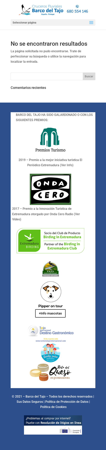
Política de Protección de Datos (67, 402)
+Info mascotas (50, 313)
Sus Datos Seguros (30, 402)
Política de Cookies (53, 407)
